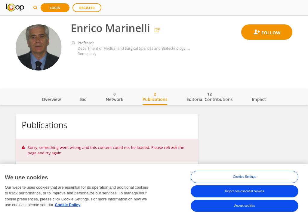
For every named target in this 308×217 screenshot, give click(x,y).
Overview (51, 99)
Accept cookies (244, 207)
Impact (259, 99)
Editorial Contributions (209, 96)
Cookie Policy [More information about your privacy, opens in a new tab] (67, 206)
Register (87, 7)
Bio (83, 99)
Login (55, 7)
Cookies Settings (244, 178)
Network (114, 96)
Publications (155, 96)
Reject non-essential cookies (244, 192)
